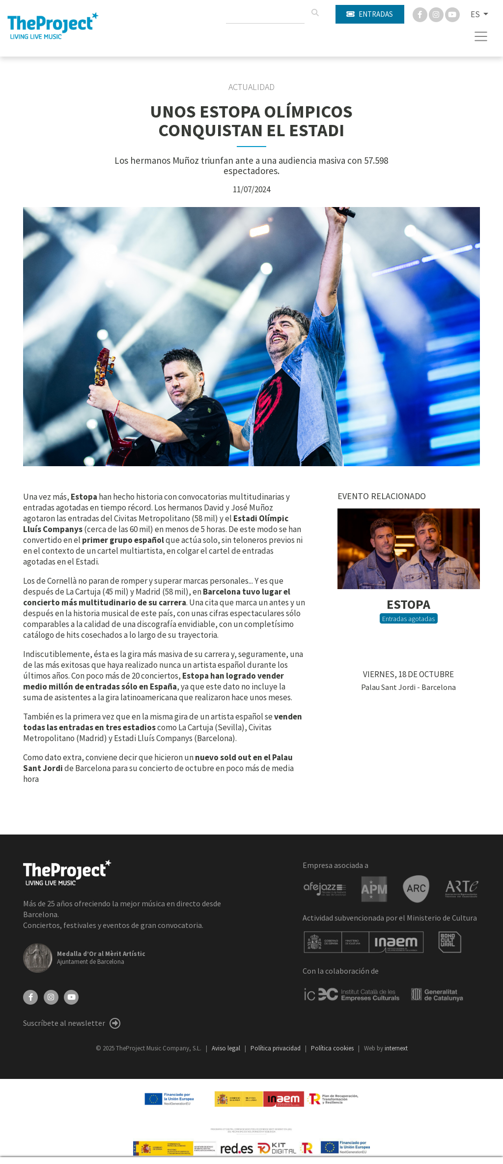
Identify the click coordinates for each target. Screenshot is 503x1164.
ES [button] (476, 14)
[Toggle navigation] (481, 36)
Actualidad (251, 87)
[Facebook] (421, 13)
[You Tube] (452, 13)
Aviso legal (227, 1048)
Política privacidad (276, 1048)
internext (396, 1048)
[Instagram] (437, 13)
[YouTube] (71, 996)
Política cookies (333, 1048)
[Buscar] (315, 13)
